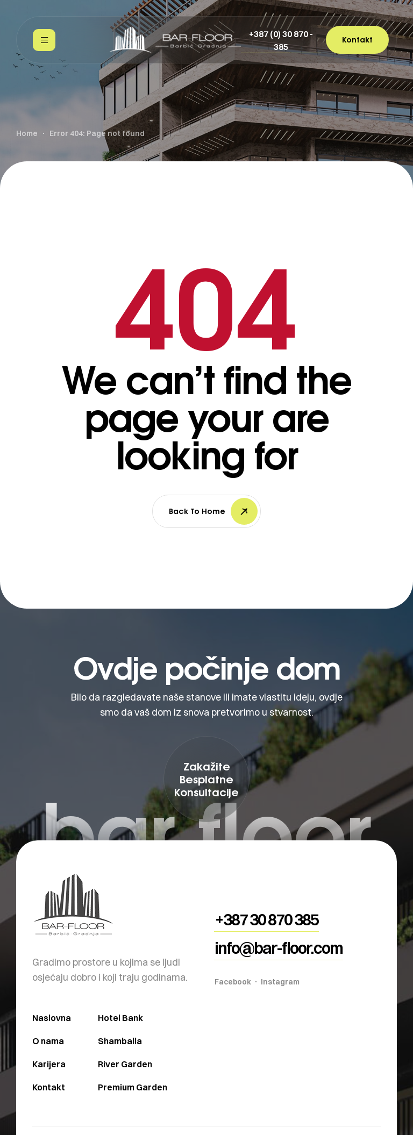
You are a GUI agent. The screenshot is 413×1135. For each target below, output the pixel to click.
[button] (281, 40)
